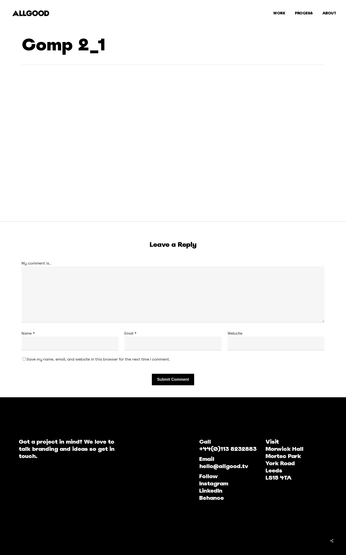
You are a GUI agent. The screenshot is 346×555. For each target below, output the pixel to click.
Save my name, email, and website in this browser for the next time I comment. (98, 359)
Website (235, 333)
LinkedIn (210, 490)
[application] (131, 142)
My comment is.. (36, 263)
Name (28, 333)
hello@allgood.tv (223, 466)
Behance (211, 497)
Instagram (213, 483)
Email (130, 333)
